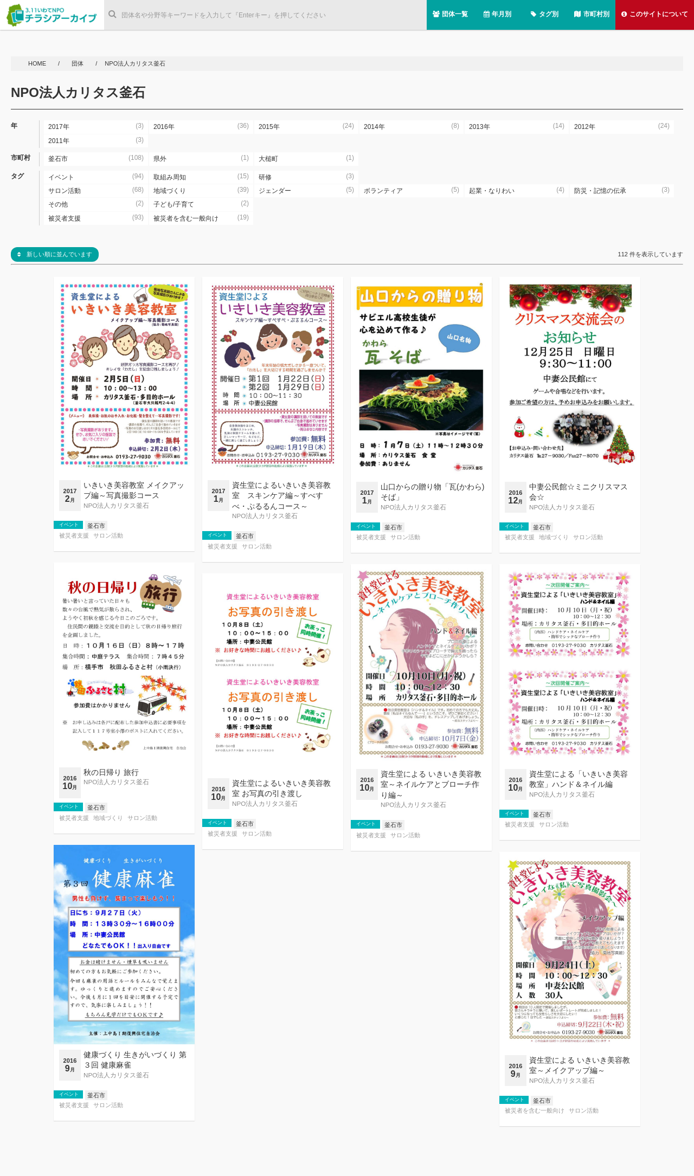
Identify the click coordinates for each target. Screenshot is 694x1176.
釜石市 (96, 525)
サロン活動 (108, 536)
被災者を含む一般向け (534, 1111)
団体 (78, 63)
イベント (69, 524)
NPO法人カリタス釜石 (116, 505)
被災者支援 (74, 536)
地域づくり (554, 537)
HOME (38, 63)
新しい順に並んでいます (54, 254)
